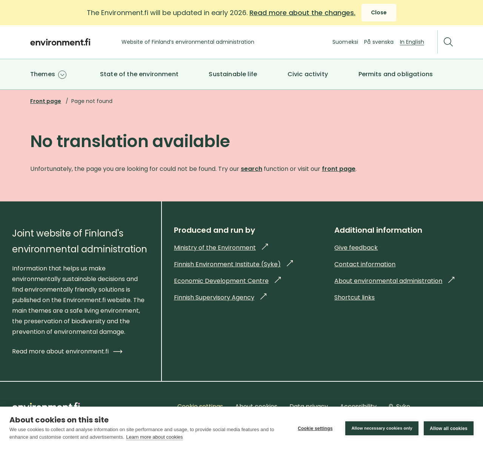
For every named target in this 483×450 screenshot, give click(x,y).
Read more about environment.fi (67, 351)
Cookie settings (315, 428)
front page (338, 168)
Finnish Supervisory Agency (220, 297)
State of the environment (139, 74)
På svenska (379, 42)
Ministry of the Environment (221, 247)
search (251, 168)
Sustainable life (233, 74)
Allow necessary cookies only (381, 428)
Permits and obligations (395, 74)
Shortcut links (354, 297)
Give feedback (356, 247)
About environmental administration (394, 280)
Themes (42, 74)
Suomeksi (345, 42)
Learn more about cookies (154, 437)
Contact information (364, 264)
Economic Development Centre (227, 280)
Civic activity (308, 74)
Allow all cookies (449, 428)
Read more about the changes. (302, 12)
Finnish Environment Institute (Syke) (233, 264)
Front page (45, 101)
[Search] (448, 42)
